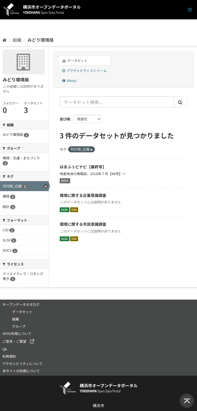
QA (4, 349)
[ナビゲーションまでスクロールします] (190, 10)
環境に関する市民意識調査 (83, 224)
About (69, 80)
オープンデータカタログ (21, 304)
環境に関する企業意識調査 (83, 195)
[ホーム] (4, 40)
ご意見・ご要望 (14, 341)
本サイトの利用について (21, 370)
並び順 (65, 118)
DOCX (64, 181)
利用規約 (9, 356)
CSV (74, 209)
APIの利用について (17, 333)
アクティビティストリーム (84, 70)
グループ (18, 326)
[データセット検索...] (117, 102)
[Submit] (180, 102)
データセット (75, 60)
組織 (17, 40)
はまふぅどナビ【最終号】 (83, 167)
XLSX (64, 209)
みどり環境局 (40, 40)
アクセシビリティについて (22, 363)
